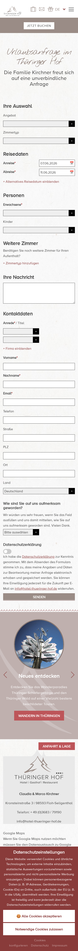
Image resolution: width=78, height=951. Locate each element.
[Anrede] (21, 331)
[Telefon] (39, 420)
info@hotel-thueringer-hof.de (36, 588)
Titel (21, 323)
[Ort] (39, 473)
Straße (8, 429)
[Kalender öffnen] (72, 163)
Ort (5, 464)
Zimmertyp (11, 132)
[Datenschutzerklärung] (7, 551)
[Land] (39, 491)
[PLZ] (39, 455)
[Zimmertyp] (39, 141)
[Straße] (39, 437)
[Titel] (21, 340)
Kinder (8, 221)
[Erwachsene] (39, 213)
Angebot (9, 115)
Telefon (8, 411)
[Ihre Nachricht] (39, 293)
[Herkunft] (21, 532)
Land (6, 482)
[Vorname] (39, 366)
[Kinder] (39, 230)
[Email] (39, 402)
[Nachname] (39, 384)
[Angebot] (39, 124)
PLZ (6, 447)
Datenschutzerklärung (38, 556)
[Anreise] (57, 163)
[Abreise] (57, 172)
